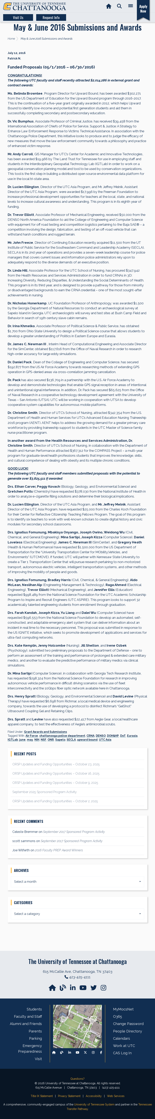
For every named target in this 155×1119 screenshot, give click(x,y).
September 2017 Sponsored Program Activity (74, 832)
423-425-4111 (79, 977)
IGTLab (13, 739)
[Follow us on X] (85, 1053)
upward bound (87, 739)
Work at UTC (124, 1046)
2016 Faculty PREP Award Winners (59, 850)
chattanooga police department (62, 735)
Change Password (128, 1024)
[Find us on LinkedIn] (73, 989)
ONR (51, 739)
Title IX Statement (42, 1096)
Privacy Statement (69, 1096)
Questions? (77, 1078)
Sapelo (60, 739)
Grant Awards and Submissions (45, 731)
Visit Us (18, 17)
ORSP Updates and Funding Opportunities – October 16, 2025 (56, 773)
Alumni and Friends (26, 1024)
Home (11, 38)
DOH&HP (113, 735)
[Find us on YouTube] (83, 989)
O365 (117, 1016)
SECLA (71, 739)
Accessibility (94, 1096)
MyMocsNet (123, 1009)
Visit (38, 1059)
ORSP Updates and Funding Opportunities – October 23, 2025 (56, 764)
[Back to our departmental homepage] (54, 1053)
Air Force (32, 735)
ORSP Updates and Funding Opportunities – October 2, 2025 (55, 801)
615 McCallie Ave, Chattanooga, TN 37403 (77, 971)
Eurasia (132, 735)
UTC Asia (105, 739)
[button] (119, 6)
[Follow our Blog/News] (63, 989)
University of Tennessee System (94, 1104)
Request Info (51, 17)
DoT (123, 735)
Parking (35, 1038)
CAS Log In (122, 1053)
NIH (36, 739)
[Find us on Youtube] (77, 1053)
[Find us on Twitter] (94, 989)
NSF (43, 739)
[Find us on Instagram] (103, 989)
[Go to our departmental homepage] (53, 989)
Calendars (121, 1038)
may (30, 739)
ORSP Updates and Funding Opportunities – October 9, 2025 (55, 783)
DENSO (101, 735)
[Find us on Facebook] (101, 1053)
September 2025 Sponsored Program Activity (44, 792)
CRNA (90, 735)
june (22, 739)
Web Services (116, 1096)
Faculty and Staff (28, 1016)
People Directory (127, 1031)
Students (34, 1009)
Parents (35, 1031)
